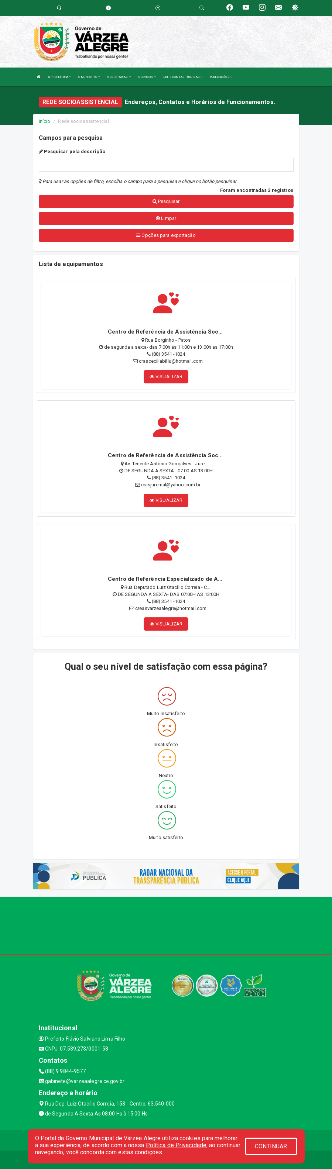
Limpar (166, 218)
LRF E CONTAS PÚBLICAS (182, 77)
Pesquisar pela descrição (72, 151)
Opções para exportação (165, 235)
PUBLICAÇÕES (221, 77)
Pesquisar (166, 201)
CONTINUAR (271, 1146)
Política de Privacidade (176, 1145)
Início (45, 121)
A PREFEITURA (59, 77)
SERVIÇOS (147, 77)
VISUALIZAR (166, 376)
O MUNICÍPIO (89, 77)
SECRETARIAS (118, 77)
